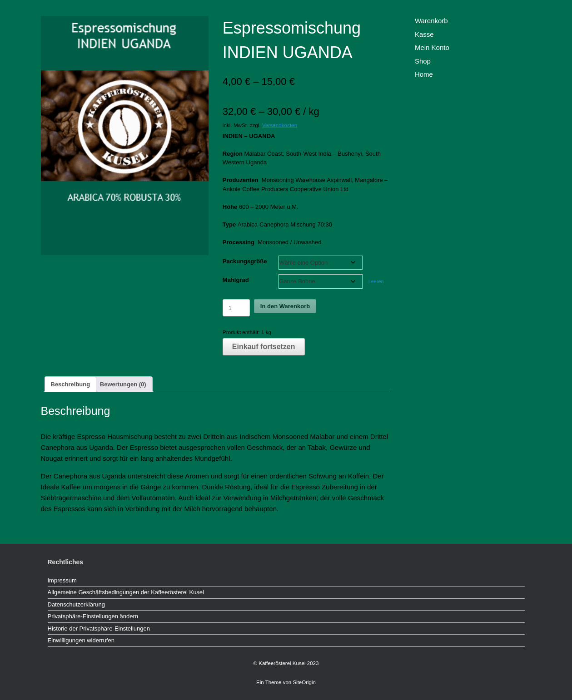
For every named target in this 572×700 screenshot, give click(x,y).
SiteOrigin (304, 682)
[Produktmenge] (236, 307)
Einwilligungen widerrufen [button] (81, 640)
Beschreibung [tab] (70, 384)
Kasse (424, 34)
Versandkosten (279, 125)
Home (424, 74)
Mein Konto (432, 47)
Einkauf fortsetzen (263, 346)
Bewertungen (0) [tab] (123, 384)
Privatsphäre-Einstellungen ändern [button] (93, 616)
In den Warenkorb (285, 306)
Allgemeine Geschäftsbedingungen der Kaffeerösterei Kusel (126, 592)
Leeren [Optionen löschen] (376, 281)
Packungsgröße (245, 261)
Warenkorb (431, 21)
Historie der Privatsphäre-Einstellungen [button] (99, 628)
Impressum (62, 580)
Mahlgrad (236, 279)
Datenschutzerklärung (76, 604)
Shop (423, 61)
